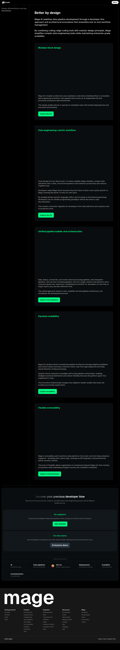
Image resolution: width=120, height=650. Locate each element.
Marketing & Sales (48, 619)
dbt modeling (28, 628)
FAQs (63, 635)
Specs (8, 626)
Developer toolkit (29, 621)
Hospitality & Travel (49, 633)
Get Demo (9, 621)
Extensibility (28, 635)
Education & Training (49, 631)
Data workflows (29, 619)
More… (27, 638)
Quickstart (9, 619)
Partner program (85, 621)
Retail (45, 621)
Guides (64, 621)
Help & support (66, 623)
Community (84, 619)
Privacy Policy (84, 626)
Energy (45, 628)
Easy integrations (29, 626)
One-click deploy (29, 631)
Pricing (8, 623)
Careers (83, 628)
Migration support (67, 626)
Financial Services (48, 623)
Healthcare (46, 626)
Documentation (66, 619)
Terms (82, 623)
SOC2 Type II (10, 645)
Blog (63, 631)
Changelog (65, 633)
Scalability (27, 633)
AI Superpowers (29, 623)
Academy (64, 628)
